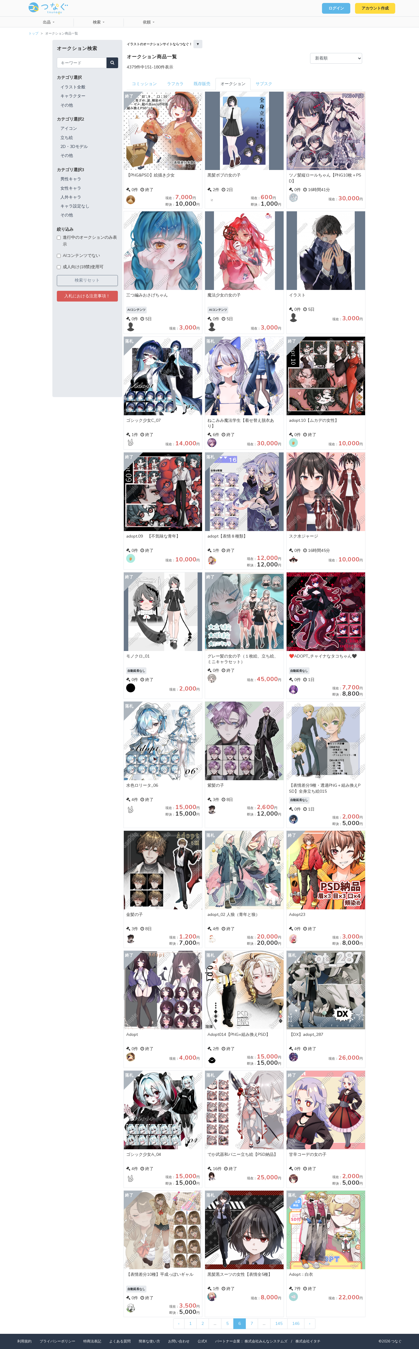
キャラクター (72, 96)
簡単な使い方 (149, 1341)
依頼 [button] (147, 22)
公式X (202, 1341)
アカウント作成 (374, 8)
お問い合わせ (179, 1341)
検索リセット (87, 280)
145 (278, 1323)
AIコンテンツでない (81, 255)
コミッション (144, 84)
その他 (66, 105)
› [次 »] (309, 1323)
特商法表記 (92, 1341)
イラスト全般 (72, 87)
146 (295, 1323)
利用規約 (24, 1341)
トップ (33, 33)
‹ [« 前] (178, 1323)
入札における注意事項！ (87, 296)
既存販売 (202, 84)
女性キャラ (70, 188)
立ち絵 (66, 137)
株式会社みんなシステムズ (266, 1341)
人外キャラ (70, 197)
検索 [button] (97, 22)
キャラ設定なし (75, 206)
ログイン (334, 8)
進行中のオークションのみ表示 (90, 241)
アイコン (68, 128)
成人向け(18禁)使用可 (83, 267)
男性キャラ (70, 179)
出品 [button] (47, 22)
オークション (233, 84)
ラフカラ (175, 84)
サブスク (264, 84)
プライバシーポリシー (57, 1341)
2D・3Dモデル (74, 146)
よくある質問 (120, 1341)
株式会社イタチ (308, 1341)
